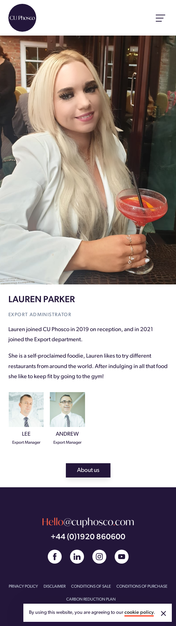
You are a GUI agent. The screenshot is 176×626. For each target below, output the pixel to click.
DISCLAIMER (55, 587)
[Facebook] (55, 557)
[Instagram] (99, 557)
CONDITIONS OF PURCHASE (141, 587)
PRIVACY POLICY (23, 587)
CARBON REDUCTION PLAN (91, 599)
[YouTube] (122, 557)
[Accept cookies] (163, 613)
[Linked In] (77, 557)
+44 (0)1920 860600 (88, 537)
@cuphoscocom (88, 522)
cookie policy (139, 612)
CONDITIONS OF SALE (91, 587)
